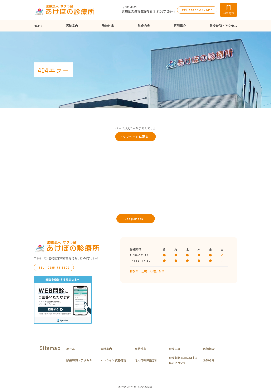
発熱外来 (108, 25)
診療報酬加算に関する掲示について (183, 360)
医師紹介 (180, 25)
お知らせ (209, 360)
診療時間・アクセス (223, 25)
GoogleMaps (133, 218)
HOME (38, 25)
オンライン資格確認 (113, 360)
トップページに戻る (133, 136)
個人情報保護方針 (146, 360)
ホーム (70, 349)
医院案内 (72, 25)
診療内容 (144, 25)
